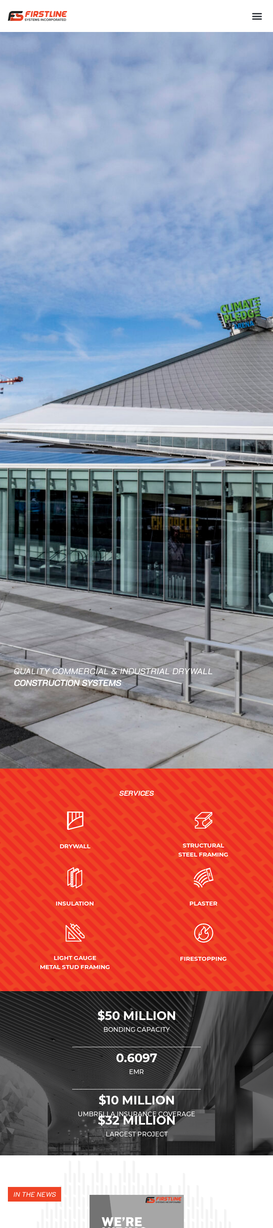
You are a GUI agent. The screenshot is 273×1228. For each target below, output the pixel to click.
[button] (257, 16)
